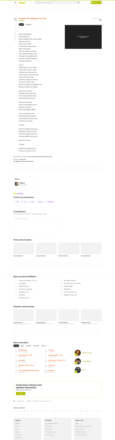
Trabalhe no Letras (80, 432)
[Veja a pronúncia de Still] (16, 201)
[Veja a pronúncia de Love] (23, 201)
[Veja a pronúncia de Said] (31, 201)
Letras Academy (57, 194)
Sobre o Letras (79, 429)
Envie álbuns (48, 426)
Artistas (17, 426)
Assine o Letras (49, 434)
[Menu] (15, 2)
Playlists (17, 432)
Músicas (17, 423)
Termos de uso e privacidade (83, 426)
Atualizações (18, 434)
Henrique (23, 159)
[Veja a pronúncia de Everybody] (49, 201)
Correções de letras (50, 432)
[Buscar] (78, 2)
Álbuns (17, 429)
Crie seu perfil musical (51, 423)
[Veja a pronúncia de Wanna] (39, 201)
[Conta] (100, 2)
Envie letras (48, 429)
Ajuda (76, 423)
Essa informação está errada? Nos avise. (40, 156)
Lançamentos (19, 437)
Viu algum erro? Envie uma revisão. (23, 161)
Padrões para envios (81, 434)
